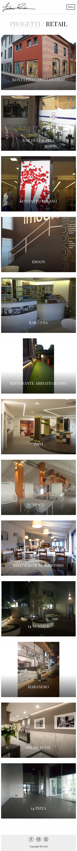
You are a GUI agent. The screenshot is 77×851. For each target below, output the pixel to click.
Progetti (25, 23)
